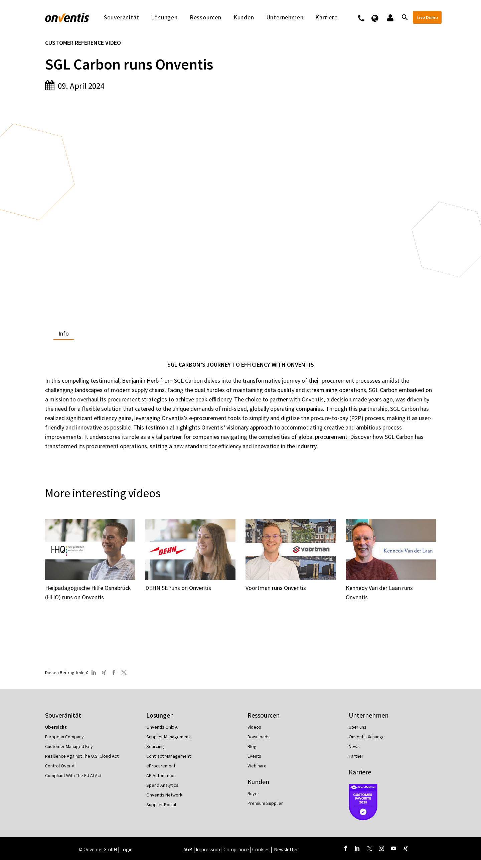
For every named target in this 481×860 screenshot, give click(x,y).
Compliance (236, 849)
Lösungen (164, 17)
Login (126, 849)
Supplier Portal (161, 805)
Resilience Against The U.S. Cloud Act (82, 756)
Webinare (257, 766)
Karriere (326, 17)
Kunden (243, 17)
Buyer (253, 793)
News (354, 746)
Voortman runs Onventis (276, 588)
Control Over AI (60, 766)
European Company (64, 737)
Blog (252, 746)
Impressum (208, 849)
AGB (187, 849)
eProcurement (160, 766)
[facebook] (345, 848)
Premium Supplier (265, 803)
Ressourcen (205, 17)
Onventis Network (164, 795)
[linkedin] (357, 848)
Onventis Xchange (367, 737)
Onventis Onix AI (162, 727)
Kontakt (365, 17)
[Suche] (404, 17)
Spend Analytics (162, 785)
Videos (254, 727)
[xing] (405, 848)
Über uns (357, 727)
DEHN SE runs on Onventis (178, 588)
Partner (356, 756)
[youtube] (393, 848)
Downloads (259, 737)
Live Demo (427, 17)
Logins (389, 17)
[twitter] (369, 848)
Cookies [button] (261, 849)
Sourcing (155, 746)
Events (254, 756)
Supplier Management (168, 737)
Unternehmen (285, 17)
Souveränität (121, 17)
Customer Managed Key (69, 746)
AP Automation (161, 775)
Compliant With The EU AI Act (73, 775)
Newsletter (286, 849)
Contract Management (168, 756)
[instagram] (381, 848)
